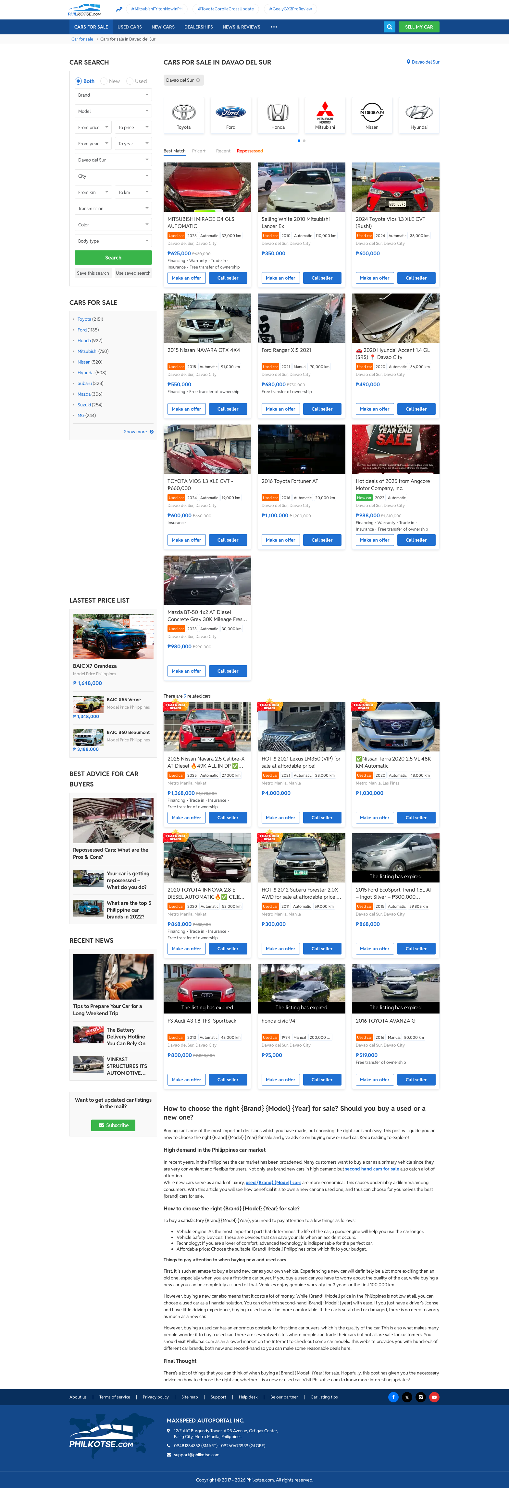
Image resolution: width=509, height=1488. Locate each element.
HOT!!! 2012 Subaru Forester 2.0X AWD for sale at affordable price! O (300, 893)
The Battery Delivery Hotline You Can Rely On (126, 1036)
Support (218, 1397)
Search (113, 257)
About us (78, 1397)
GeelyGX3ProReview (292, 9)
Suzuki (84, 405)
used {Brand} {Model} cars (273, 1182)
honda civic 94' (279, 1020)
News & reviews (241, 27)
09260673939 (234, 1445)
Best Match (175, 151)
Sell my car (419, 27)
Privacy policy (156, 1397)
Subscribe (113, 1125)
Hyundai (86, 373)
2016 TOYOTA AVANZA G (386, 1020)
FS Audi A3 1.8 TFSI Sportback (202, 1020)
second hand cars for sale (372, 1169)
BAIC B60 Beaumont (128, 732)
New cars (163, 27)
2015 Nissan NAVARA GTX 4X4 (204, 350)
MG (81, 415)
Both (88, 81)
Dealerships (198, 27)
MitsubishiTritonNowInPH (158, 9)
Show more (135, 432)
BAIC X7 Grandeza (95, 666)
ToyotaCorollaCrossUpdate (227, 9)
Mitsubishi (87, 351)
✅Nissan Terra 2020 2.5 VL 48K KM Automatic (393, 762)
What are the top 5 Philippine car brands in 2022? (129, 910)
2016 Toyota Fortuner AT (290, 481)
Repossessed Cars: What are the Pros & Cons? (110, 853)
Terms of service (114, 1397)
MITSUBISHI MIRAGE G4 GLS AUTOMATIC (201, 223)
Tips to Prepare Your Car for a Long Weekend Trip (107, 1010)
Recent (223, 151)
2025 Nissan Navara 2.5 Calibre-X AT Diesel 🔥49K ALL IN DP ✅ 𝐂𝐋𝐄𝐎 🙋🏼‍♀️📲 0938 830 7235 (206, 762)
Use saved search (133, 273)
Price (201, 151)
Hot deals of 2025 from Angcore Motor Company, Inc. (393, 485)
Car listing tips (324, 1397)
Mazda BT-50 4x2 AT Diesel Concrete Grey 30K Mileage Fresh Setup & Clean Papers (206, 616)
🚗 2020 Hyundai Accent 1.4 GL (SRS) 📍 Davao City (393, 354)
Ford (82, 330)
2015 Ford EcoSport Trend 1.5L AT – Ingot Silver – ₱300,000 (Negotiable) (394, 893)
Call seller (228, 278)
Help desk (248, 1397)
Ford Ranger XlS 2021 (286, 350)
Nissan (84, 362)
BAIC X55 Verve (124, 699)
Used (141, 81)
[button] (299, 140)
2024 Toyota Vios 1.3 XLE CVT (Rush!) (391, 223)
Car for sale (82, 39)
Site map (189, 1397)
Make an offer (186, 278)
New (114, 81)
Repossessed (250, 151)
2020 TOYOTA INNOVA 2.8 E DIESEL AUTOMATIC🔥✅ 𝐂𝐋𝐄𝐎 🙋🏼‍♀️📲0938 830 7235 (206, 893)
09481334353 (187, 1445)
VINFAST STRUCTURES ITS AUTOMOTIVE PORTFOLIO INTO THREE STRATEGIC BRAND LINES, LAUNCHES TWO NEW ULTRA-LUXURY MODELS (129, 1066)
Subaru (85, 383)
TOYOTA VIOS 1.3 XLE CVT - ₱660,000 (200, 485)
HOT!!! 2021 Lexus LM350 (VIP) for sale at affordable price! (301, 762)
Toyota (84, 319)
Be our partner (284, 1397)
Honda (84, 340)
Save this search (93, 273)
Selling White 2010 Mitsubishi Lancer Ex (296, 223)
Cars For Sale (91, 27)
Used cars (130, 27)
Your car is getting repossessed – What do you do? (128, 880)
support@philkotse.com (196, 1455)
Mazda (84, 394)
